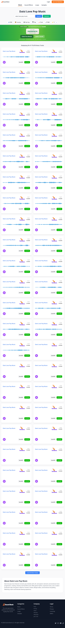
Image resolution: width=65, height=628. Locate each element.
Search (39, 16)
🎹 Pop (34, 22)
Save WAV (27, 62)
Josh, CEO (36, 616)
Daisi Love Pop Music (9, 51)
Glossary (36, 612)
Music (20, 5)
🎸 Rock (41, 22)
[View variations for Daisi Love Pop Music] (22, 51)
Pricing (35, 608)
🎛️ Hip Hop (26, 22)
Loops (37, 5)
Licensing (52, 611)
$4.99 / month (39, 36)
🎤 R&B (48, 22)
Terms (51, 607)
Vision (35, 610)
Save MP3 (21, 62)
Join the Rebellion (58, 2)
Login (48, 2)
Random (46, 16)
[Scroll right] (56, 22)
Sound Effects (28, 5)
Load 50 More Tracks (32, 573)
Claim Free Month (27, 36)
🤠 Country (18, 22)
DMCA (51, 613)
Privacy (52, 609)
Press (35, 606)
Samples (44, 5)
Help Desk (36, 614)
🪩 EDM (10, 22)
